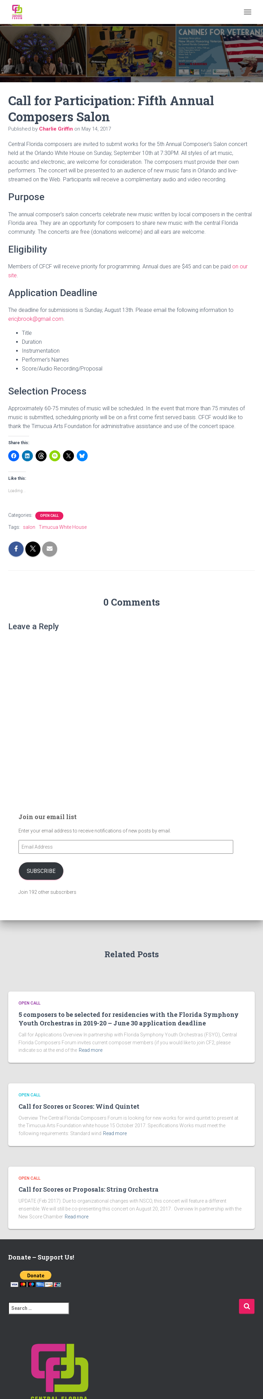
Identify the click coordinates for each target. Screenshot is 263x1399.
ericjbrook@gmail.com (35, 319)
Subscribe (41, 871)
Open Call (49, 516)
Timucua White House (63, 527)
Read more (90, 1050)
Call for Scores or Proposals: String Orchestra (88, 1189)
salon (29, 527)
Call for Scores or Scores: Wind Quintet (78, 1106)
